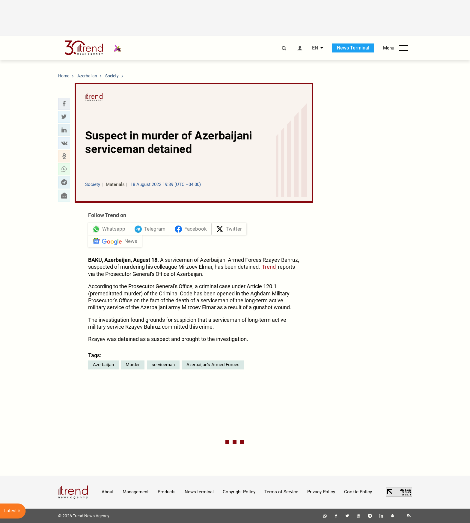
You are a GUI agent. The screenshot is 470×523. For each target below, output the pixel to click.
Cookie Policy (358, 492)
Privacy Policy (321, 492)
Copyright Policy (239, 492)
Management (136, 492)
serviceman (163, 364)
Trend (269, 267)
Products (167, 492)
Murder (133, 364)
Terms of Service (281, 492)
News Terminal (353, 48)
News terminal (199, 492)
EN (315, 48)
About (108, 492)
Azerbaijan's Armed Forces (212, 364)
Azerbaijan (103, 364)
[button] (64, 104)
